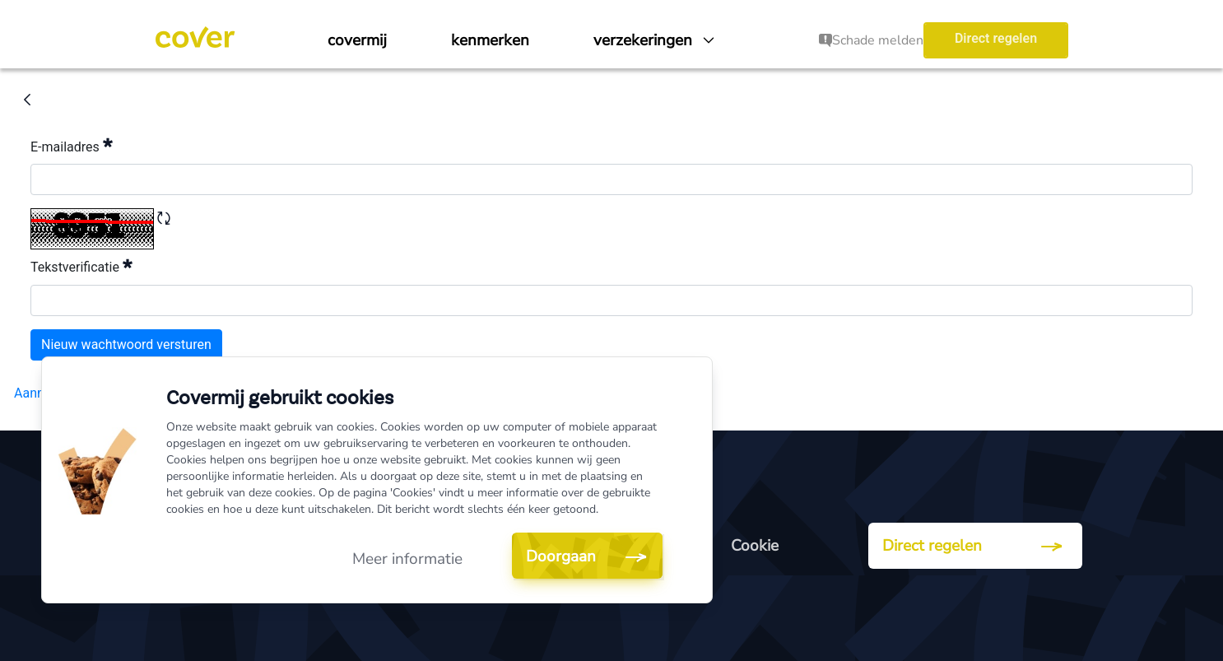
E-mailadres (71, 145)
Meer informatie (407, 559)
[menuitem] (357, 40)
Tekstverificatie (81, 265)
